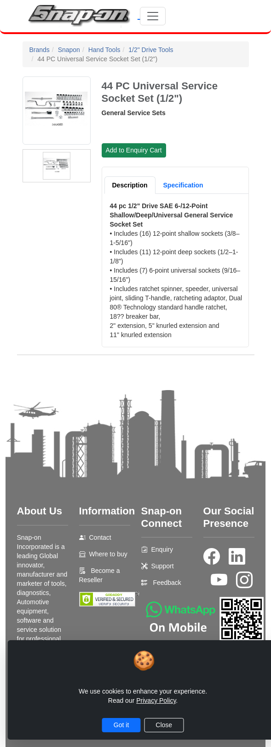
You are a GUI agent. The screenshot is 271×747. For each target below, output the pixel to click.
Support (162, 566)
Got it (121, 725)
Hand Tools (104, 49)
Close (164, 725)
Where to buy (108, 554)
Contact (100, 537)
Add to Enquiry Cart (134, 150)
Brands (39, 49)
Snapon (69, 49)
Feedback (167, 582)
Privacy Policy (156, 700)
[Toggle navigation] (153, 16)
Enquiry (162, 549)
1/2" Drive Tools (150, 49)
